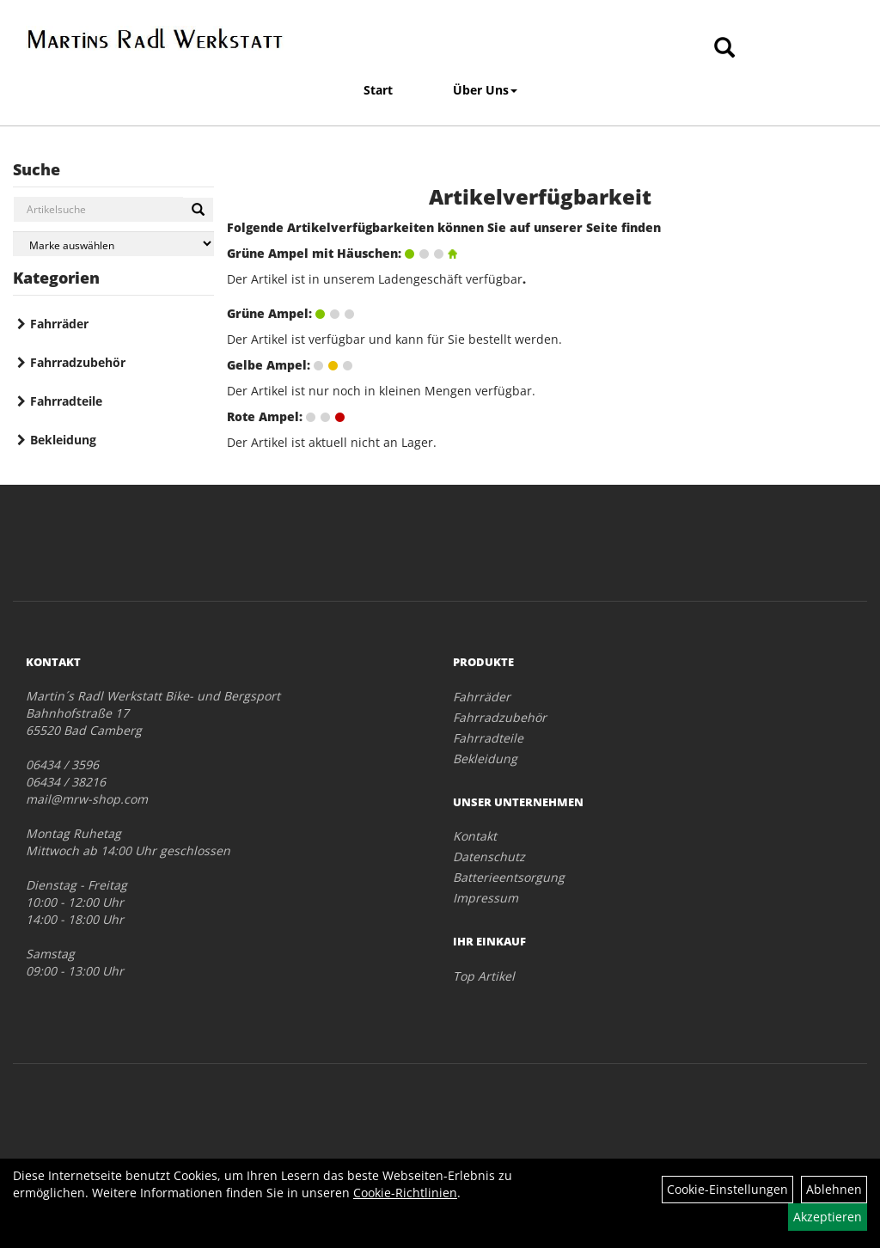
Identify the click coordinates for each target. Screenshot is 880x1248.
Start (378, 90)
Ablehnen (834, 1189)
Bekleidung (63, 439)
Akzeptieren (827, 1216)
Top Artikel (484, 976)
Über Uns (485, 90)
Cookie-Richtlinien (405, 1192)
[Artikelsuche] (724, 48)
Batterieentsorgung (509, 877)
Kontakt (475, 836)
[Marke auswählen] (113, 243)
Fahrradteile (66, 401)
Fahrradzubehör (77, 362)
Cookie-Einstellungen (727, 1189)
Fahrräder (59, 323)
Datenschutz (489, 856)
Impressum (485, 898)
